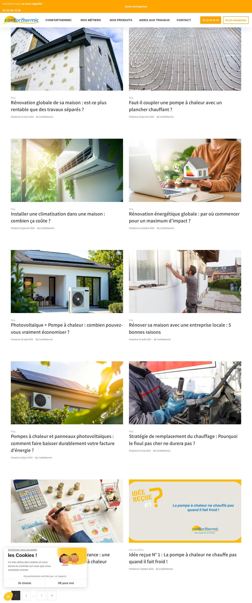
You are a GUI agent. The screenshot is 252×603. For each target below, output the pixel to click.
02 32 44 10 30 (12, 10)
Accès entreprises (136, 6)
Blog (13, 97)
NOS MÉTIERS (92, 20)
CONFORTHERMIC (59, 20)
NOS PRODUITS (121, 20)
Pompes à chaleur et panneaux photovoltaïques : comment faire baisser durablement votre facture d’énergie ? (63, 443)
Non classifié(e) (136, 549)
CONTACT (184, 20)
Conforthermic (46, 116)
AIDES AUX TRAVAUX (154, 20)
